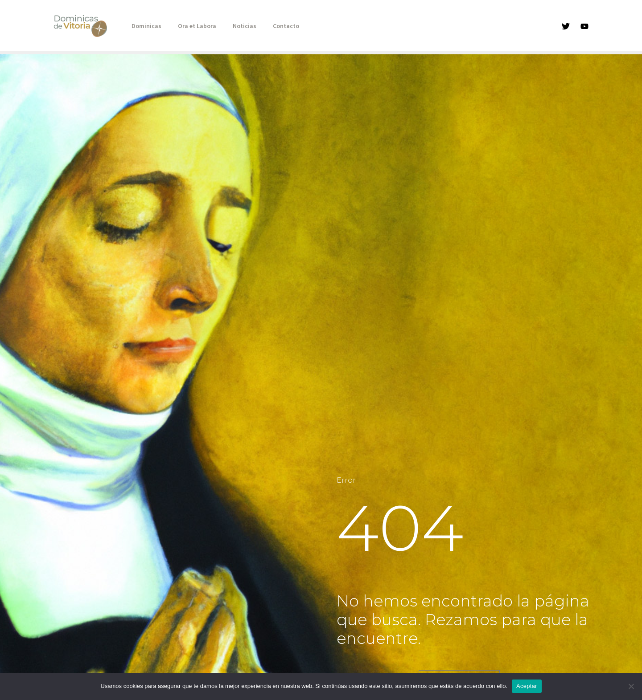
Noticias (234, 26)
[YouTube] (584, 26)
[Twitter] (566, 26)
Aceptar (526, 686)
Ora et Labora (191, 26)
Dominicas (144, 26)
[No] (630, 686)
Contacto (272, 26)
